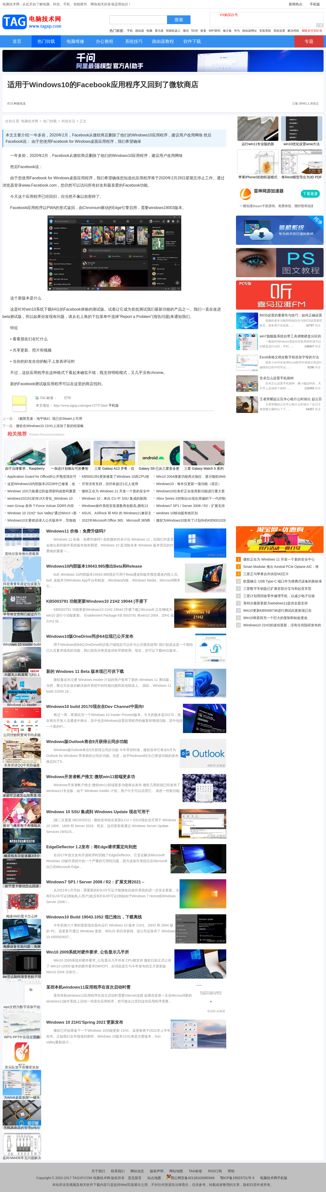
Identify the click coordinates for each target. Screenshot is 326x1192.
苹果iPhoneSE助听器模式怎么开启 (257, 177)
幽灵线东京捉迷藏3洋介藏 (22, 856)
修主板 (227, 30)
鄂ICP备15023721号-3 (237, 1178)
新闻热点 (295, 4)
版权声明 (156, 1171)
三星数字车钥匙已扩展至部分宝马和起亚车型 (277, 589)
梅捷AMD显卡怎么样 (21, 916)
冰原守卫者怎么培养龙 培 (22, 795)
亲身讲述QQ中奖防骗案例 (22, 765)
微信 (186, 30)
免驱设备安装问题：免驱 (22, 946)
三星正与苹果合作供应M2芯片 (266, 574)
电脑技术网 (29, 121)
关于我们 (98, 1171)
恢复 (203, 30)
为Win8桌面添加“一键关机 (22, 1098)
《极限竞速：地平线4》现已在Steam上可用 (49, 418)
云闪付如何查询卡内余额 (22, 735)
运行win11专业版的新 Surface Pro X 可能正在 (258, 144)
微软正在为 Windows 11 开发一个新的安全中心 (279, 559)
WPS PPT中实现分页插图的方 (22, 1037)
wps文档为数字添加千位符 (22, 1007)
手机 (130, 30)
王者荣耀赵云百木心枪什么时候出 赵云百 (291, 399)
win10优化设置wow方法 (302, 144)
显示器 (159, 30)
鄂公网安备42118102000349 (190, 1178)
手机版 (315, 4)
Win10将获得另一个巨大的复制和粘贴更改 (275, 618)
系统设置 (279, 30)
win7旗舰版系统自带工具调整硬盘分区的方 (290, 336)
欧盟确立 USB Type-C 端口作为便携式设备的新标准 (282, 581)
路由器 (139, 30)
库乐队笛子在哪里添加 (22, 1067)
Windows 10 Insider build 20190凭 (22, 644)
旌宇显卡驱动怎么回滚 (22, 886)
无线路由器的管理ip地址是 (22, 1128)
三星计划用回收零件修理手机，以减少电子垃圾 (279, 596)
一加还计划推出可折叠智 (69, 468)
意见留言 (135, 1178)
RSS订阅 (215, 1171)
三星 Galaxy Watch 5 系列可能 (204, 469)
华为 (237, 30)
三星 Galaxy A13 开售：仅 (114, 468)
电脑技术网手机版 (273, 1178)
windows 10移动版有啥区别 (177, 513)
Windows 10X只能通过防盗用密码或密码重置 (41, 491)
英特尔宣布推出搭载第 (22, 554)
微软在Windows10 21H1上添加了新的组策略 (50, 426)
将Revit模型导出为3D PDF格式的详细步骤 (301, 177)
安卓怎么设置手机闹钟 (277, 378)
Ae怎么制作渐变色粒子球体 (22, 977)
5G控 (194, 30)
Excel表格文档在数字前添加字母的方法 (289, 357)
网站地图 (176, 1171)
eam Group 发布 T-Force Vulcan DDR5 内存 (40, 506)
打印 (67, 398)
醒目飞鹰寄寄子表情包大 (22, 826)
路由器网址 (249, 30)
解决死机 (293, 30)
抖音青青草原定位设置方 (22, 584)
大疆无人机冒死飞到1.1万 (21, 675)
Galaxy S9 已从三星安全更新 (159, 469)
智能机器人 (173, 30)
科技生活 (20, 103)
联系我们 (118, 1171)
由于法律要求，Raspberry (25, 468)
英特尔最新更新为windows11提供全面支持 (275, 603)
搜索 (178, 19)
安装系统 (265, 30)
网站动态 (137, 1171)
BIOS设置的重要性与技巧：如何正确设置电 (291, 315)
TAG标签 (195, 1171)
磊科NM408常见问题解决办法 (22, 1158)
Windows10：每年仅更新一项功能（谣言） (188, 484)
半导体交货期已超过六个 (22, 614)
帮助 (231, 1171)
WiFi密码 (214, 30)
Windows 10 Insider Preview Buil (22, 705)
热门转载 (50, 121)
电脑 (149, 30)
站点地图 (154, 1178)
